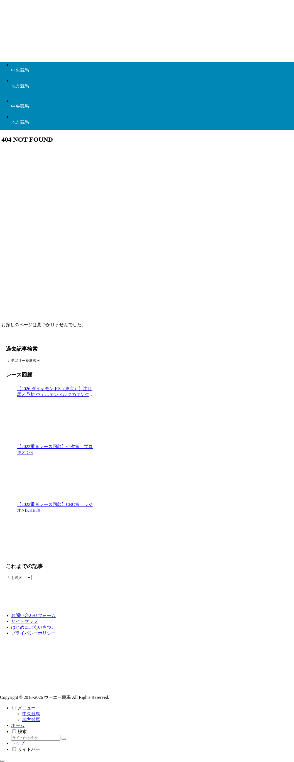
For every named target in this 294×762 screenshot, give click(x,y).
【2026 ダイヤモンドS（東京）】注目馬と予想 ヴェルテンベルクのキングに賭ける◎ (55, 392)
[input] (35, 738)
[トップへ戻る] (2, 761)
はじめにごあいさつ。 (33, 627)
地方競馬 (31, 719)
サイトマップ (24, 621)
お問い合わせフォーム (33, 615)
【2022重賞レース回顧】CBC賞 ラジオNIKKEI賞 (55, 507)
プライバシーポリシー (33, 633)
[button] (64, 739)
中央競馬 (31, 713)
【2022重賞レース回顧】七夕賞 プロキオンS (55, 449)
